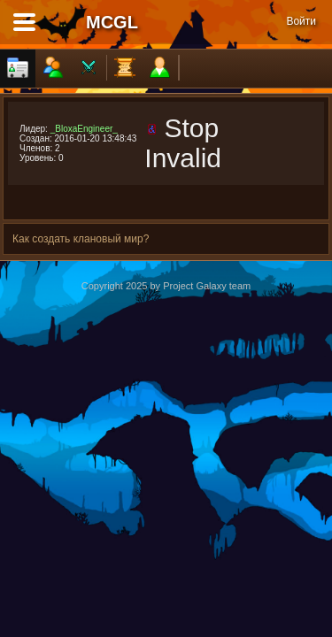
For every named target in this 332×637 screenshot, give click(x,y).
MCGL (112, 22)
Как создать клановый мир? (80, 239)
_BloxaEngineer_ (84, 129)
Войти (301, 21)
